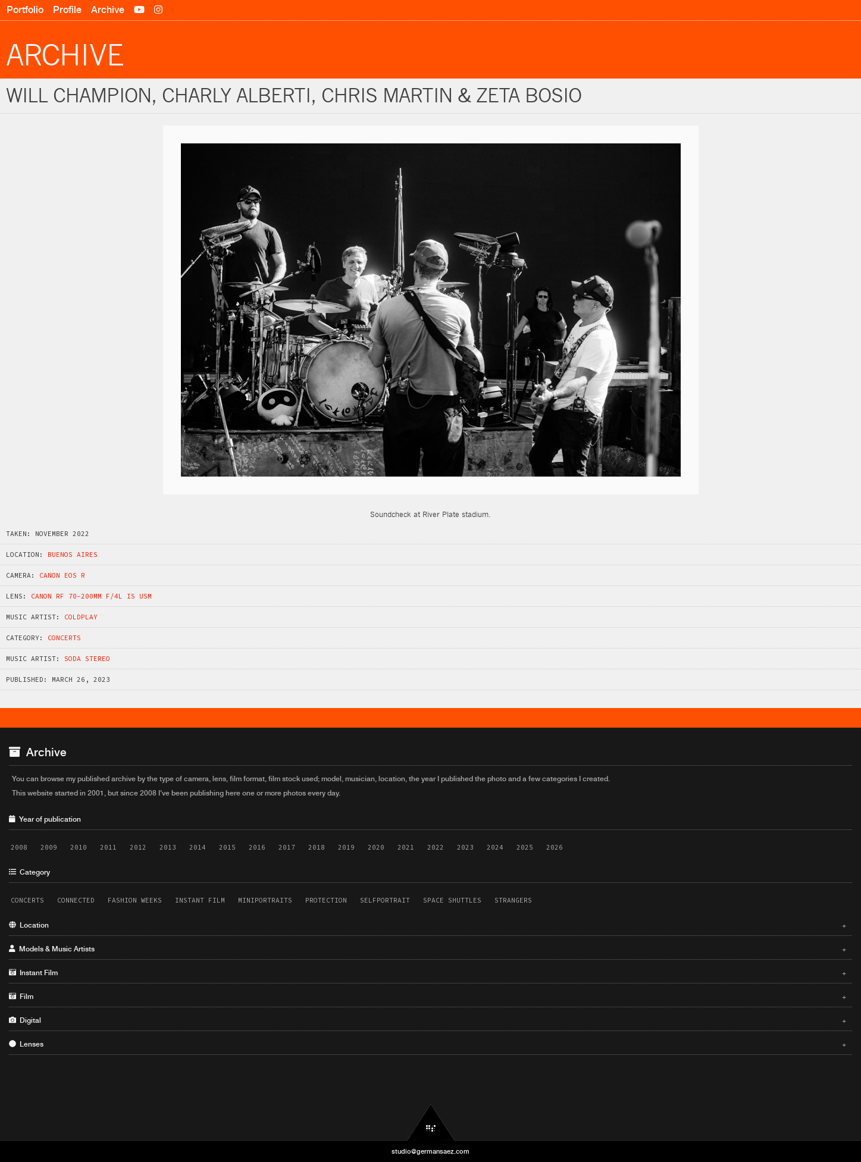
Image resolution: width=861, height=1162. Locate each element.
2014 (197, 847)
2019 (346, 847)
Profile (67, 9)
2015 (227, 847)
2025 (524, 847)
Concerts (64, 638)
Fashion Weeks (135, 900)
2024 (495, 847)
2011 (108, 847)
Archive (107, 9)
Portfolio (25, 9)
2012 (138, 847)
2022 (435, 847)
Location (427, 925)
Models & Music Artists (427, 949)
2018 (316, 847)
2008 (19, 847)
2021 (405, 847)
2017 (286, 847)
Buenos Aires (73, 554)
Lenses (427, 1044)
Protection (326, 900)
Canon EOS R (62, 575)
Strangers (513, 900)
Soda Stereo (87, 658)
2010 (78, 847)
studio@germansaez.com (430, 1151)
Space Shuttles (452, 900)
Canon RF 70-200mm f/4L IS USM (91, 596)
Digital (427, 1020)
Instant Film (200, 900)
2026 (554, 847)
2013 (167, 847)
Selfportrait (385, 900)
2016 (257, 847)
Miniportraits (265, 900)
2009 (48, 847)
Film (427, 996)
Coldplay (81, 617)
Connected (76, 900)
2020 (376, 847)
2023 (465, 847)
